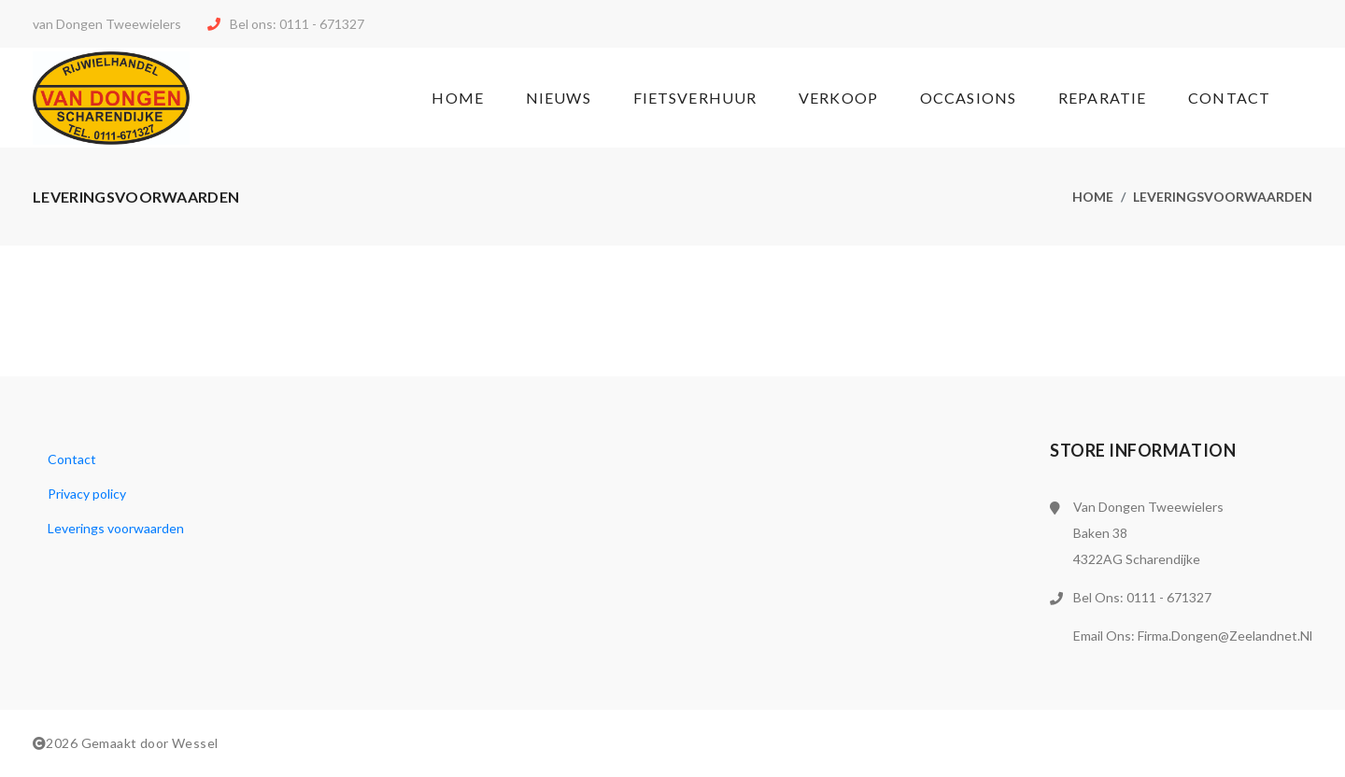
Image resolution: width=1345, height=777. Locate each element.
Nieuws (558, 97)
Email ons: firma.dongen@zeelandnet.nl (1192, 635)
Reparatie (1102, 97)
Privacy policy (87, 494)
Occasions (968, 97)
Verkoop (838, 97)
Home (457, 97)
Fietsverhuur (695, 97)
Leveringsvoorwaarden (1222, 197)
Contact (1229, 97)
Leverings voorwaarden (116, 528)
